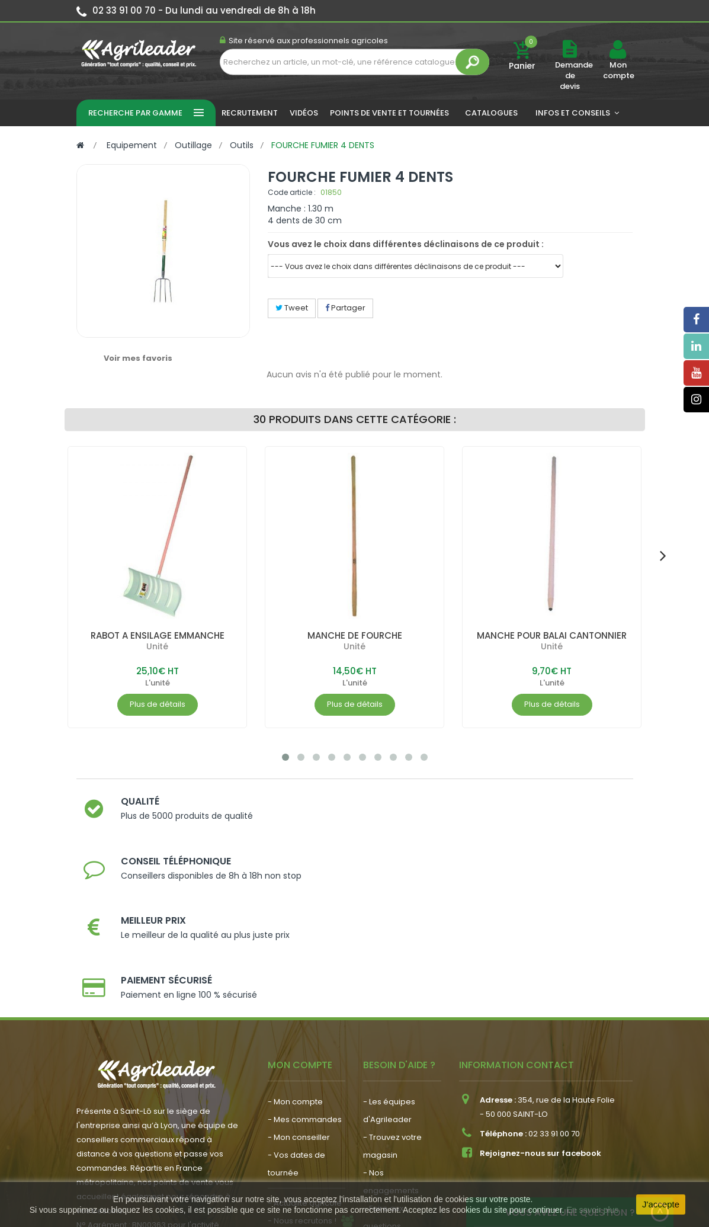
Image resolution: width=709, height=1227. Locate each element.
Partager (345, 307)
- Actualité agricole (305, 1071)
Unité (157, 646)
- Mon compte (295, 970)
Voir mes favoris (138, 358)
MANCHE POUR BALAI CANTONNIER (551, 635)
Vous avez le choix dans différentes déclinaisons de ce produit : (406, 244)
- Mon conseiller (299, 1005)
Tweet (291, 307)
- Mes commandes (305, 988)
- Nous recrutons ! (302, 1089)
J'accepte (660, 1204)
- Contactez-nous (397, 1112)
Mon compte (618, 70)
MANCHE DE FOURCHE (354, 635)
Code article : (292, 192)
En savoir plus (592, 1210)
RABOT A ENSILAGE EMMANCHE (157, 635)
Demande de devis (574, 75)
